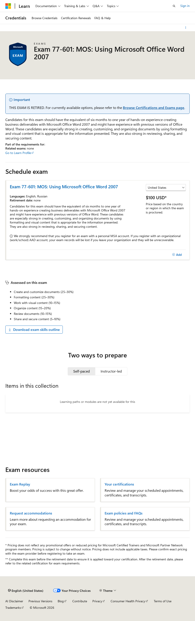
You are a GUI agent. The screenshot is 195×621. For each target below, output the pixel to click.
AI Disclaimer (14, 601)
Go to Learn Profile (18, 153)
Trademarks (13, 607)
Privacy (97, 601)
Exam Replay (20, 484)
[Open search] (174, 6)
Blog (61, 601)
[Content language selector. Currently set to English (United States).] (25, 590)
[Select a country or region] (166, 187)
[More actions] (186, 27)
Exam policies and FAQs (123, 513)
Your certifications (119, 484)
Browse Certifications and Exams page (153, 107)
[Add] (177, 254)
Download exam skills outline (34, 329)
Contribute (79, 601)
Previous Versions (40, 601)
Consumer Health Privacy (128, 601)
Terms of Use (162, 601)
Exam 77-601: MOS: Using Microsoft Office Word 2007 (64, 186)
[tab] (81, 371)
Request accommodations (31, 513)
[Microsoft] (8, 6)
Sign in (185, 6)
